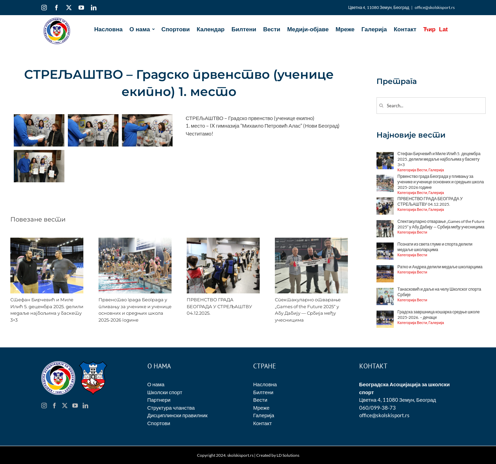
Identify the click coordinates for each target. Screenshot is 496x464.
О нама (156, 384)
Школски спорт (165, 392)
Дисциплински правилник (177, 415)
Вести (260, 400)
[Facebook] (54, 405)
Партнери (158, 400)
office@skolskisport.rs (435, 7)
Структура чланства (171, 407)
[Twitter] (65, 405)
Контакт (262, 423)
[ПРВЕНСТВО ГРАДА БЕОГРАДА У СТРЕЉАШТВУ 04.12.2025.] (223, 241)
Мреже (261, 407)
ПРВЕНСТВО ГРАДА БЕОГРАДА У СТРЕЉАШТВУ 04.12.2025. (219, 306)
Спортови (158, 423)
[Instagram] (44, 405)
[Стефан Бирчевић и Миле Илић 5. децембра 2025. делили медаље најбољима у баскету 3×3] (46, 241)
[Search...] (431, 105)
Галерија (263, 415)
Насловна (265, 384)
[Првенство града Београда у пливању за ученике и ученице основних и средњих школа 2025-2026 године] (135, 241)
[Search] (381, 105)
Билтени (263, 392)
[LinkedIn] (85, 405)
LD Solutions (288, 455)
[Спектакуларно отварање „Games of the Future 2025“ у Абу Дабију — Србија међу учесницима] (311, 241)
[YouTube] (75, 405)
